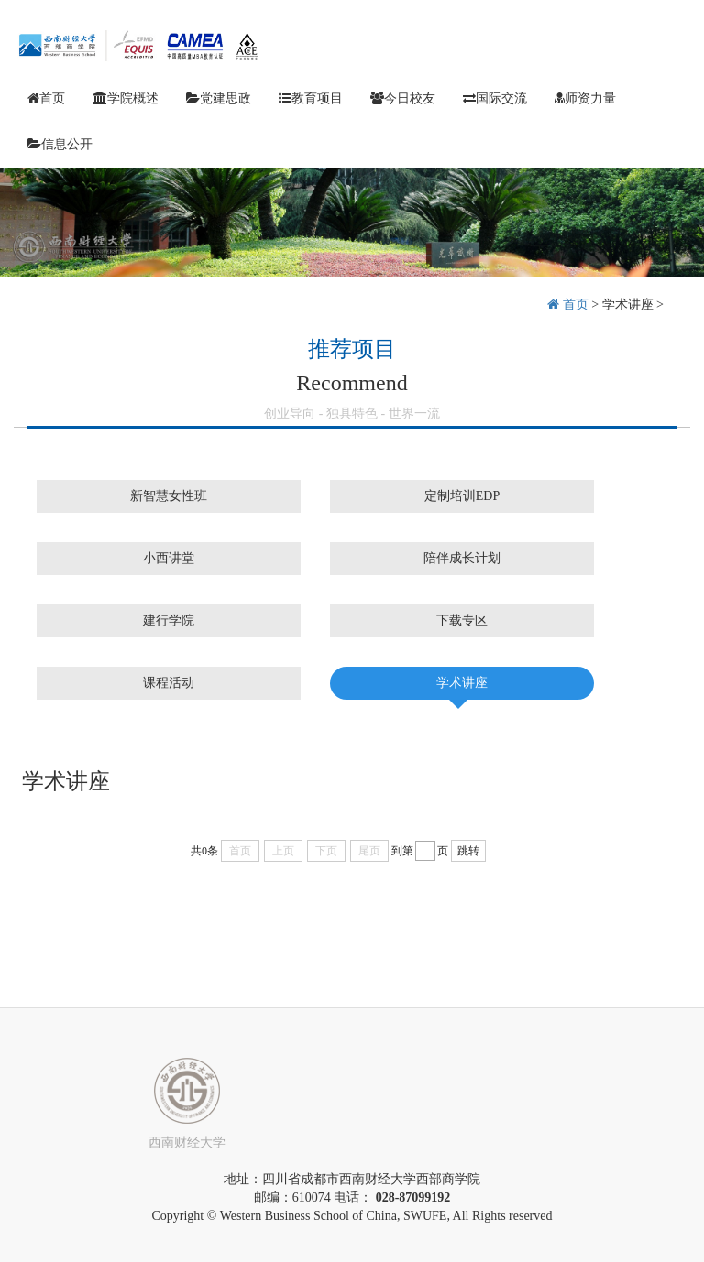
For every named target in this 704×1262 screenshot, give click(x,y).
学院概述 (126, 98)
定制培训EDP (462, 496)
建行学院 (168, 620)
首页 (46, 98)
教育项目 (311, 98)
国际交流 (495, 98)
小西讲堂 (168, 558)
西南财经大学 (187, 1142)
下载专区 (462, 620)
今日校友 (402, 98)
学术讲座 (628, 304)
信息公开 (60, 144)
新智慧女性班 (168, 496)
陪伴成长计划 (462, 558)
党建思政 (218, 98)
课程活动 (168, 683)
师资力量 (585, 98)
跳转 (468, 850)
